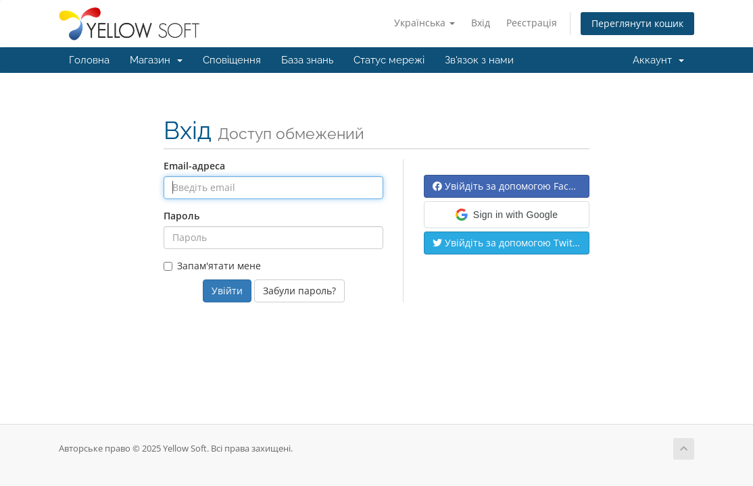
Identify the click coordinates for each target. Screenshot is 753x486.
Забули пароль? (299, 290)
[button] (506, 214)
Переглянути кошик (637, 23)
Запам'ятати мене (212, 265)
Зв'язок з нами (479, 60)
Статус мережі (389, 60)
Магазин (156, 60)
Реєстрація (531, 22)
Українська (424, 22)
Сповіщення (232, 60)
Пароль (181, 215)
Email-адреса (194, 165)
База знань (307, 60)
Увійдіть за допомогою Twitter (509, 242)
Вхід (480, 22)
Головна (89, 60)
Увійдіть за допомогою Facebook (511, 186)
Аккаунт (658, 60)
